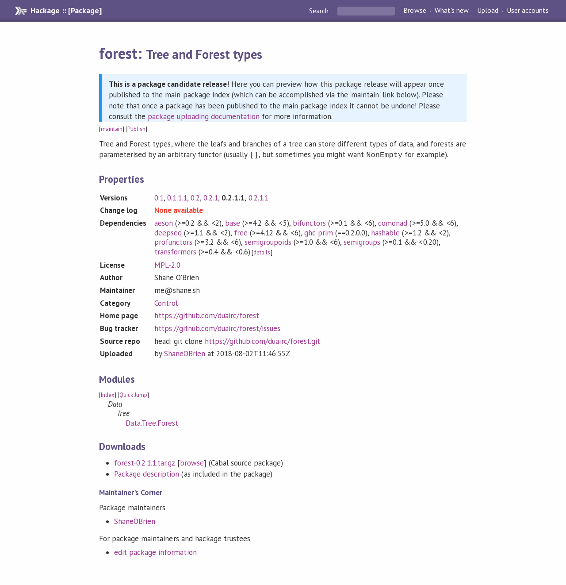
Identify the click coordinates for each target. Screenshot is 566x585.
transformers (175, 251)
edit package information (155, 551)
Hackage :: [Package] (66, 11)
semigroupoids (268, 241)
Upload (487, 10)
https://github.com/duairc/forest (207, 314)
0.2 (195, 197)
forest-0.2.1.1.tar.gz (144, 462)
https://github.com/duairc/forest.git (262, 340)
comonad (392, 222)
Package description (146, 473)
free (241, 232)
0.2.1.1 (258, 197)
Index (108, 394)
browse (192, 462)
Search (319, 10)
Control (166, 302)
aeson (163, 222)
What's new (452, 10)
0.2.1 (210, 197)
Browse (414, 10)
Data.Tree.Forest (152, 422)
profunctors (173, 241)
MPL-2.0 (167, 264)
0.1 (159, 197)
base (232, 222)
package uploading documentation (204, 116)
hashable (385, 232)
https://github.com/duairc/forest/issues (217, 327)
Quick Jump (133, 394)
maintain (111, 129)
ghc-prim (318, 232)
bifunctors (309, 222)
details (261, 251)
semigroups (362, 241)
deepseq (168, 232)
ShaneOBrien (184, 353)
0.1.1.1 (177, 197)
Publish (136, 129)
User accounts (528, 10)
